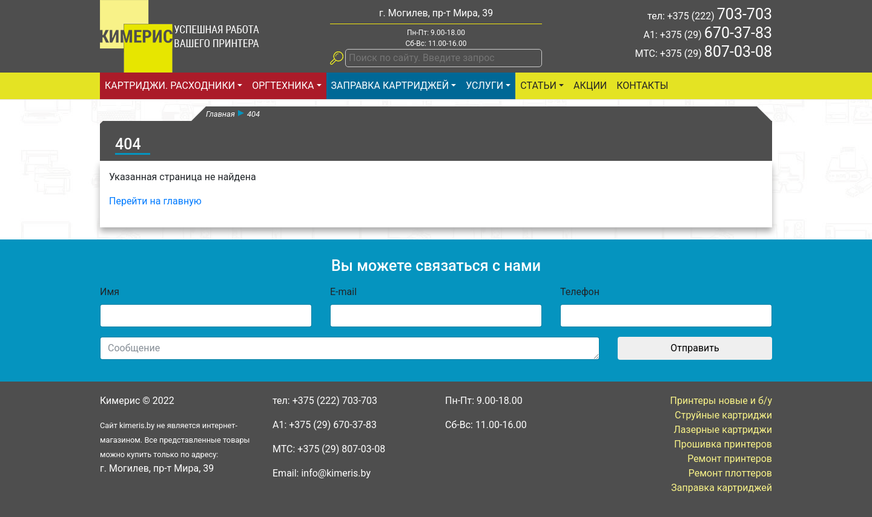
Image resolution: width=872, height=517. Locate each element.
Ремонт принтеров (729, 458)
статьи (538, 85)
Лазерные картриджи (723, 429)
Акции (590, 85)
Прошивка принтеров (723, 444)
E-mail (343, 292)
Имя (109, 292)
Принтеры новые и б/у (721, 400)
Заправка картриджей (390, 85)
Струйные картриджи (723, 415)
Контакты (642, 85)
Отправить (694, 348)
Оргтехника (283, 85)
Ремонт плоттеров (730, 473)
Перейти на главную (155, 201)
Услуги (484, 85)
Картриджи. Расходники (170, 85)
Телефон (580, 292)
